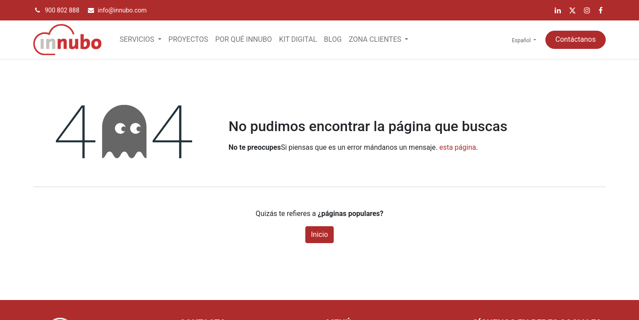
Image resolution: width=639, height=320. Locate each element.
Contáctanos (576, 39)
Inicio (319, 234)
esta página (457, 147)
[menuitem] (188, 39)
